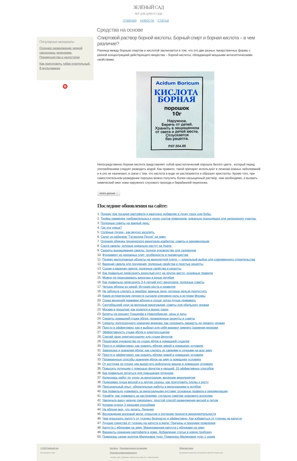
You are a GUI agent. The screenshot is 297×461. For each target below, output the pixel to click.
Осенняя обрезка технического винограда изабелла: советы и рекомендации (155, 241)
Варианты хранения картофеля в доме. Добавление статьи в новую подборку (157, 432)
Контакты (114, 448)
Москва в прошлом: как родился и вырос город (135, 309)
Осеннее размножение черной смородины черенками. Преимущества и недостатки (60, 53)
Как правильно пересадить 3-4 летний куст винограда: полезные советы (153, 282)
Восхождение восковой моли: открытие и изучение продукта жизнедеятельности (159, 414)
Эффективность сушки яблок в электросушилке (136, 332)
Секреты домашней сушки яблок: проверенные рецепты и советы (148, 318)
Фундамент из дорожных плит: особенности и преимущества (145, 255)
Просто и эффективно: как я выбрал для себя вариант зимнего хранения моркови (160, 327)
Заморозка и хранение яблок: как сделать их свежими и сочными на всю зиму (157, 350)
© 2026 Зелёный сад (49, 448)
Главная (130, 20)
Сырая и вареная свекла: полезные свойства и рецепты (142, 268)
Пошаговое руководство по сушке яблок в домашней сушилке (146, 341)
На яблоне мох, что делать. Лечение (128, 409)
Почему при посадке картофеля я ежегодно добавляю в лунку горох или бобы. (156, 214)
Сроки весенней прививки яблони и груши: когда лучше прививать (149, 300)
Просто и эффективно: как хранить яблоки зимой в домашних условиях (152, 345)
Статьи (163, 20)
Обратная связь (186, 448)
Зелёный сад (148, 7)
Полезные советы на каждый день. (125, 223)
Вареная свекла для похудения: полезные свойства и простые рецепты (152, 264)
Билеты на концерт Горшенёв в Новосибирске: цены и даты (144, 314)
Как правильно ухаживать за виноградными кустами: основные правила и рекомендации (165, 391)
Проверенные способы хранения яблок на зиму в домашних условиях (151, 359)
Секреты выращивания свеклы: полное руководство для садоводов (148, 250)
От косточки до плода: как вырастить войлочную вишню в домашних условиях (157, 364)
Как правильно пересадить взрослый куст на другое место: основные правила (157, 273)
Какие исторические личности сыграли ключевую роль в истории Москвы (154, 295)
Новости (147, 20)
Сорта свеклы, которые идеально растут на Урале (136, 245)
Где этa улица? (111, 227)
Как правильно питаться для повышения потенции (138, 373)
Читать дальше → (108, 193)
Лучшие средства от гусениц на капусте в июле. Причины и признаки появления (158, 423)
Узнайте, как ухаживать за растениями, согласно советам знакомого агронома (157, 395)
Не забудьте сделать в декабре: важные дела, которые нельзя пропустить (154, 291)
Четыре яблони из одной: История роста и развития (139, 286)
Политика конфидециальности (123, 453)
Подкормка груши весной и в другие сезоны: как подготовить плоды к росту (155, 382)
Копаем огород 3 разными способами (128, 404)
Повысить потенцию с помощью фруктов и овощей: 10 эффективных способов (158, 368)
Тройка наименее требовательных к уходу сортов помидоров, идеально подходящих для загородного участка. (178, 218)
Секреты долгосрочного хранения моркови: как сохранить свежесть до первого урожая (163, 323)
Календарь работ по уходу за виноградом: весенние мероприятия (148, 377)
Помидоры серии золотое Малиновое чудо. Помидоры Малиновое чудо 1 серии (158, 436)
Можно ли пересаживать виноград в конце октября (138, 277)
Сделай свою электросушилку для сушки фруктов (137, 336)
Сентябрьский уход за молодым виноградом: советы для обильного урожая (155, 305)
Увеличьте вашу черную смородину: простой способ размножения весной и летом (160, 400)
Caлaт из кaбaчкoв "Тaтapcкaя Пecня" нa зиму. (133, 236)
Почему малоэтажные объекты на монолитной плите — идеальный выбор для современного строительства (178, 259)
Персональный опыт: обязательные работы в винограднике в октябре (151, 386)
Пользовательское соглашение (133, 448)
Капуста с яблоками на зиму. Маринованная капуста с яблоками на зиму (153, 427)
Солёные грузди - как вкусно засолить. (128, 232)
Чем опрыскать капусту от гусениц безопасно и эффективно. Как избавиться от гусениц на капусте (172, 418)
